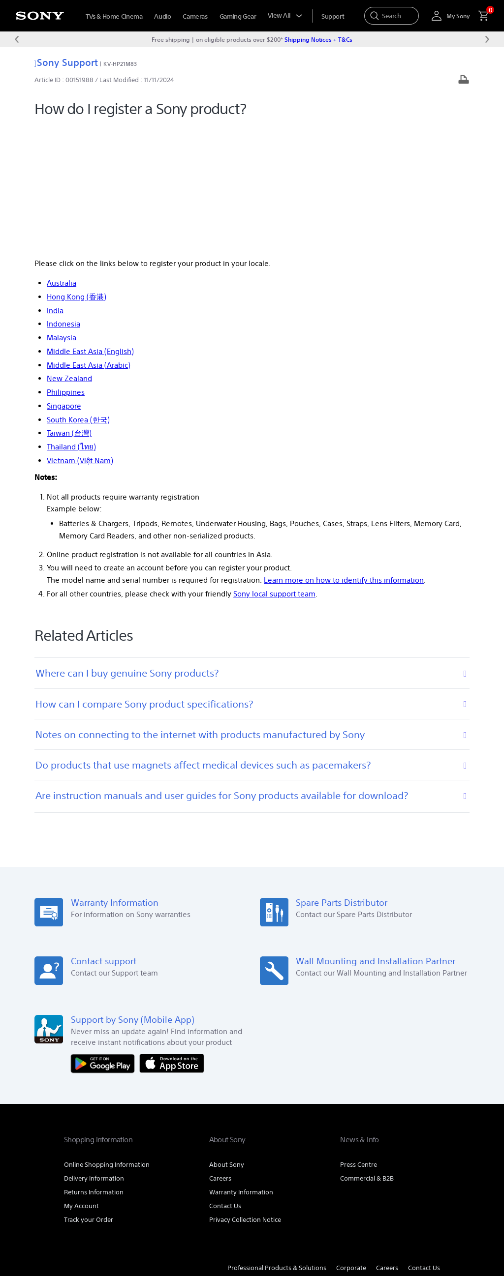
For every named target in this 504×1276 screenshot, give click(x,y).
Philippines (66, 266)
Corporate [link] (351, 1142)
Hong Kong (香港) (76, 171)
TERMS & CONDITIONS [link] (93, 1213)
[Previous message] (16, 39)
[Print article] (464, 80)
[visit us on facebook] (388, 1167)
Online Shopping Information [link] (107, 1039)
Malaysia (61, 212)
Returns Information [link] (94, 1066)
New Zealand (69, 253)
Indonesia (63, 198)
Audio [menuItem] (162, 16)
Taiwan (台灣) (69, 307)
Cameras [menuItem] (195, 16)
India (55, 184)
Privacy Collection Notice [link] (245, 1094)
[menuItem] (332, 16)
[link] (88, 1168)
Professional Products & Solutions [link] (276, 1142)
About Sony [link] (226, 1039)
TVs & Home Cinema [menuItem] (114, 16)
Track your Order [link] (88, 1094)
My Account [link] (81, 1080)
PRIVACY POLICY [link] (148, 1213)
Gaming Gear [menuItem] (238, 16)
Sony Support (66, 62)
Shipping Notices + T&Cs (318, 39)
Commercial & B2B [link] (367, 1052)
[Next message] (487, 39)
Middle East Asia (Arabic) (88, 239)
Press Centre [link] (358, 1039)
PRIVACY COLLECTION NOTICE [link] (103, 1222)
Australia (61, 157)
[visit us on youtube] (409, 1167)
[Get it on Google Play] (105, 937)
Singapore (64, 280)
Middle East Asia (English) (90, 226)
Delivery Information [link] (94, 1052)
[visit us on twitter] (430, 1167)
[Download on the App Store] (171, 937)
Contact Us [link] (225, 1080)
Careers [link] (220, 1052)
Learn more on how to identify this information (344, 454)
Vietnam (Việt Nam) (80, 335)
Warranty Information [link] (241, 1066)
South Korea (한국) (78, 293)
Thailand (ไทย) (71, 321)
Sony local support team (274, 468)
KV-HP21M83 (120, 63)
